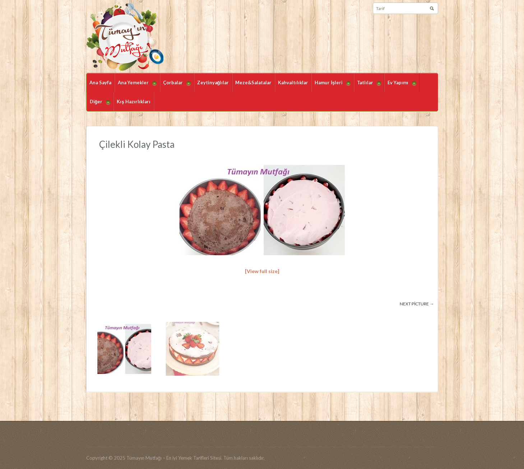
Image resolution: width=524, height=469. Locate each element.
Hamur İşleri (331, 86)
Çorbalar (175, 86)
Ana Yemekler (136, 86)
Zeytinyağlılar (213, 82)
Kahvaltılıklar (293, 82)
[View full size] (262, 271)
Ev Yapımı (400, 86)
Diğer (99, 105)
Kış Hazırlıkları (133, 101)
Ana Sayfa (100, 82)
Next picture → (417, 303)
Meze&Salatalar (253, 82)
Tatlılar (367, 86)
